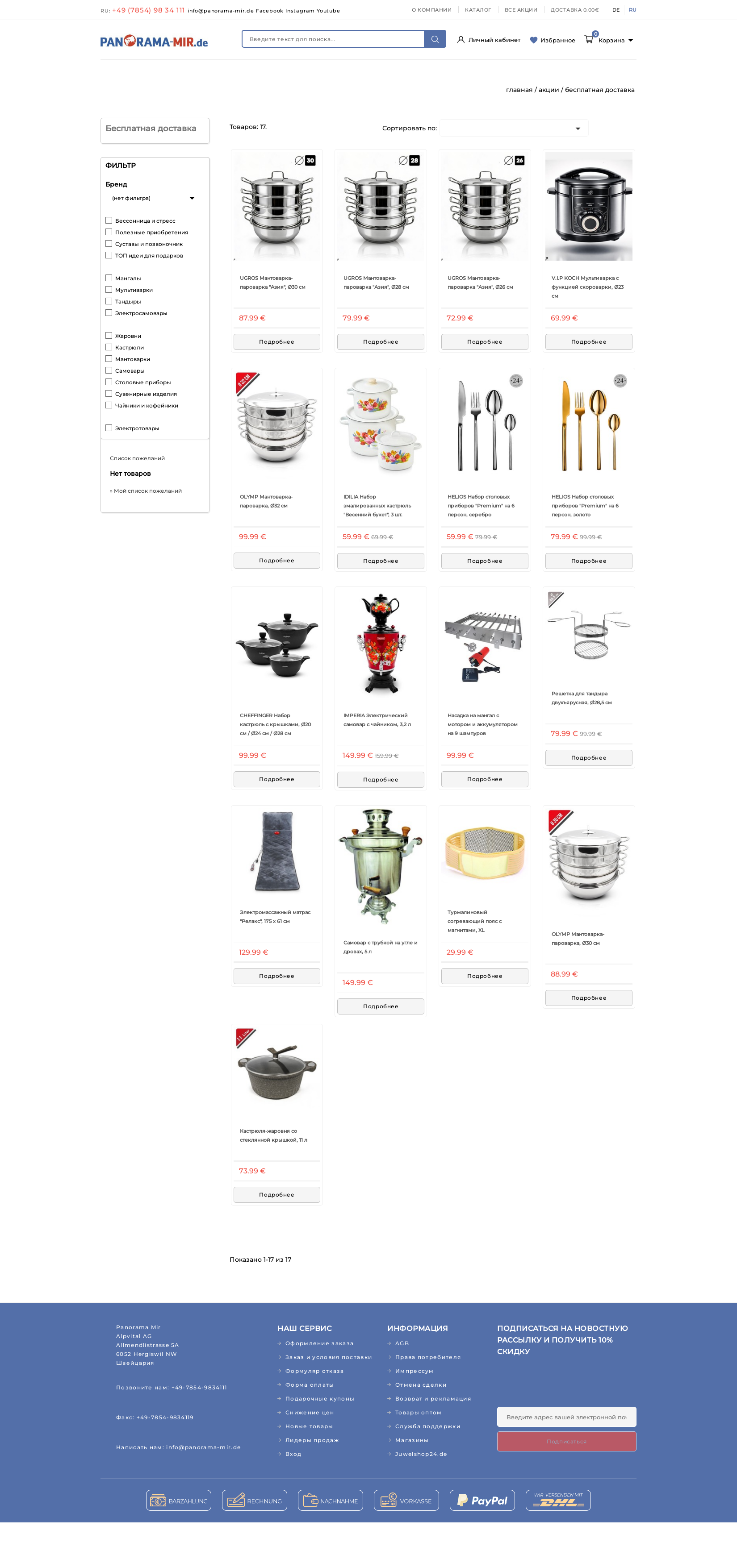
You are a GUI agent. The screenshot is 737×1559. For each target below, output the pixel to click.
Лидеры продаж (312, 1476)
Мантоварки (132, 395)
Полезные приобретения (151, 269)
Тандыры (128, 338)
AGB (402, 1379)
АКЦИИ (388, 90)
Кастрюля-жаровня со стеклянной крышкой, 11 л (273, 1172)
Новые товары (309, 1462)
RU (632, 10)
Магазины (412, 1476)
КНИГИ (120, 90)
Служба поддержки (428, 1462)
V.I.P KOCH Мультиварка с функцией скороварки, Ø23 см (588, 324)
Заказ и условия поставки (328, 1393)
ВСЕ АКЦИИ (521, 10)
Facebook (270, 11)
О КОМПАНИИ (432, 10)
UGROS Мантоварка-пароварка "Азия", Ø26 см (480, 319)
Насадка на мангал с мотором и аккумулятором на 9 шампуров (483, 761)
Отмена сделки (421, 1421)
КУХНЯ (464, 72)
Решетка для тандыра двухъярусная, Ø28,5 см (582, 734)
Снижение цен (310, 1449)
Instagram (301, 11)
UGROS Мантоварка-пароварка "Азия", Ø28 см (376, 319)
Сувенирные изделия (146, 430)
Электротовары (137, 464)
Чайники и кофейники (146, 442)
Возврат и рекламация (433, 1435)
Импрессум (414, 1407)
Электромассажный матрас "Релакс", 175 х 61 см (275, 953)
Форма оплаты (310, 1421)
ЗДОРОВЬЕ (179, 72)
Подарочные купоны (320, 1435)
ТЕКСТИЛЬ (511, 72)
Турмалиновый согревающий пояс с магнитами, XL (475, 958)
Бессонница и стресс (145, 257)
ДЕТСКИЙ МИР (298, 72)
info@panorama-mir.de (222, 11)
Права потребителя (428, 1393)
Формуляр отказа (314, 1407)
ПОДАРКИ (214, 90)
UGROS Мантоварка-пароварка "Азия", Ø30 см (273, 319)
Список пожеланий (137, 494)
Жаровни (128, 372)
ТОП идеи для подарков (149, 292)
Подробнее (276, 378)
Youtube (328, 11)
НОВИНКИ (125, 72)
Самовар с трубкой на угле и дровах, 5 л (380, 983)
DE (616, 10)
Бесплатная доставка (151, 165)
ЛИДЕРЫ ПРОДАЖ (328, 90)
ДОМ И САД (415, 72)
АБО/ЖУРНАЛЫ (571, 72)
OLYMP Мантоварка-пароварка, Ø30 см (578, 975)
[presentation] (565, 1421)
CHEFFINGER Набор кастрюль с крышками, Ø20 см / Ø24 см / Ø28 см (275, 761)
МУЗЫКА (165, 90)
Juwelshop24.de (421, 1490)
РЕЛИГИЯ (264, 90)
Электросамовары (141, 349)
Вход (293, 1490)
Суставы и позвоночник (149, 280)
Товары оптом (418, 1449)
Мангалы (128, 315)
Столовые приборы (143, 419)
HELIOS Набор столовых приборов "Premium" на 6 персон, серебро (481, 542)
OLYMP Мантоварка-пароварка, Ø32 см (266, 537)
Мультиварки (134, 326)
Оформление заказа (319, 1379)
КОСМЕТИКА (236, 72)
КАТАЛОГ (478, 10)
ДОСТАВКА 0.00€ (575, 10)
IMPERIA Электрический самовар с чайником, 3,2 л (377, 756)
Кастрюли (129, 384)
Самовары (130, 407)
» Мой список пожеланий (146, 527)
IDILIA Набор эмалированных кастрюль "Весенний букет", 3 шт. (377, 542)
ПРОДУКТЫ (360, 72)
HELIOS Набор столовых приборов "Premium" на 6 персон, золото (585, 542)
